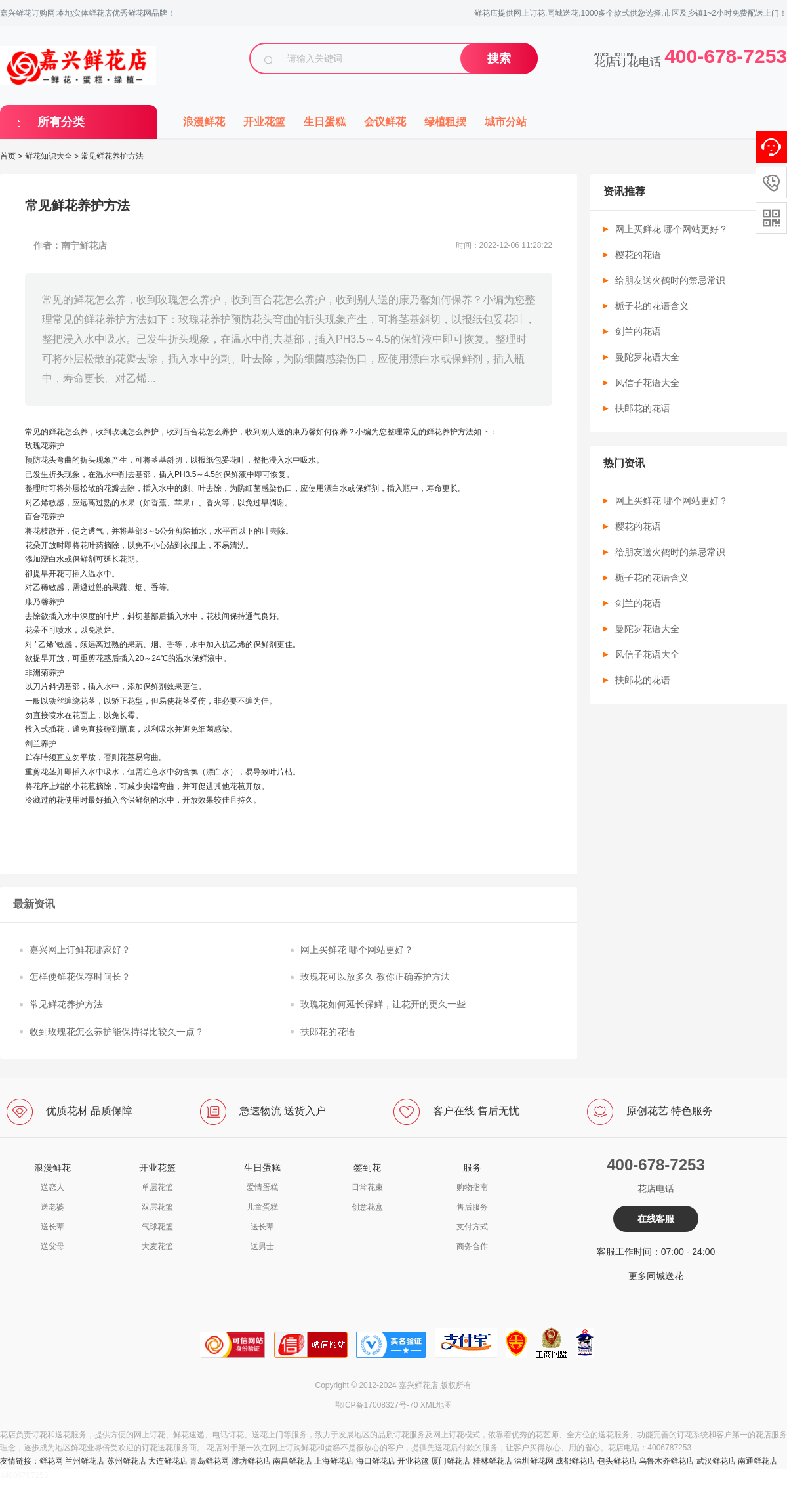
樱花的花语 (638, 254)
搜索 (499, 58)
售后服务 (472, 1207)
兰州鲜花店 (84, 1460)
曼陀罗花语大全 (647, 357)
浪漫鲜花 (204, 121)
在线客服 (655, 1218)
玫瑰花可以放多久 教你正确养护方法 (375, 976)
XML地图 (436, 1405)
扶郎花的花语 (327, 1031)
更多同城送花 (655, 1276)
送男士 (262, 1246)
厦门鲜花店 (450, 1460)
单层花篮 (157, 1187)
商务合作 (472, 1246)
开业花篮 (264, 121)
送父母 (52, 1246)
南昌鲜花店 (292, 1460)
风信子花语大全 (647, 382)
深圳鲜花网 (534, 1460)
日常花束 (367, 1187)
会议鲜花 (385, 121)
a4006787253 (24, 1475)
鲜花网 (51, 1460)
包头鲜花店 (617, 1460)
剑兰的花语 (638, 331)
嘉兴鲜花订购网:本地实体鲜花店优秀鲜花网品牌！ (87, 13)
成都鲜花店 (575, 1460)
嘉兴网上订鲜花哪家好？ (80, 949)
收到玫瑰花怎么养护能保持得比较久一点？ (117, 1031)
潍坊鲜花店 (251, 1460)
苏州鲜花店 (126, 1460)
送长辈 (52, 1226)
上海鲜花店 (333, 1460)
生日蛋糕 (325, 121)
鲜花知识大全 (48, 156)
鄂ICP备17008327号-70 (376, 1405)
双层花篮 (157, 1207)
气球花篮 (157, 1226)
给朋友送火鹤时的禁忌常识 (670, 280)
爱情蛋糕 (262, 1187)
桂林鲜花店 (492, 1460)
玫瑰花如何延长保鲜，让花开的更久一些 (383, 1004)
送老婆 (52, 1207)
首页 (8, 156)
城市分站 (506, 121)
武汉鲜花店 (716, 1460)
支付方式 (472, 1226)
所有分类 (61, 122)
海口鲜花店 (375, 1460)
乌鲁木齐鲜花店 (666, 1460)
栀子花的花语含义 (652, 306)
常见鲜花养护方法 (66, 1004)
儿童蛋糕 (262, 1207)
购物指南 (472, 1187)
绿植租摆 (445, 121)
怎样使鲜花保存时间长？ (80, 976)
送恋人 (52, 1187)
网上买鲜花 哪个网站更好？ (356, 949)
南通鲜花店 (757, 1460)
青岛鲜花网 (209, 1460)
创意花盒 (367, 1207)
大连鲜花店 (168, 1460)
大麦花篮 (157, 1246)
